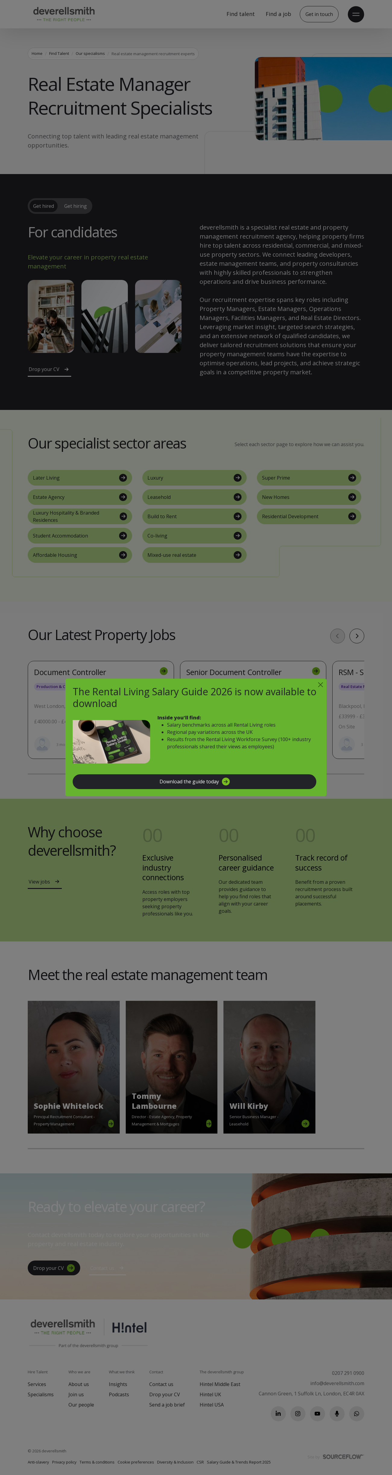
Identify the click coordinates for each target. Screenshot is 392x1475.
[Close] (320, 684)
